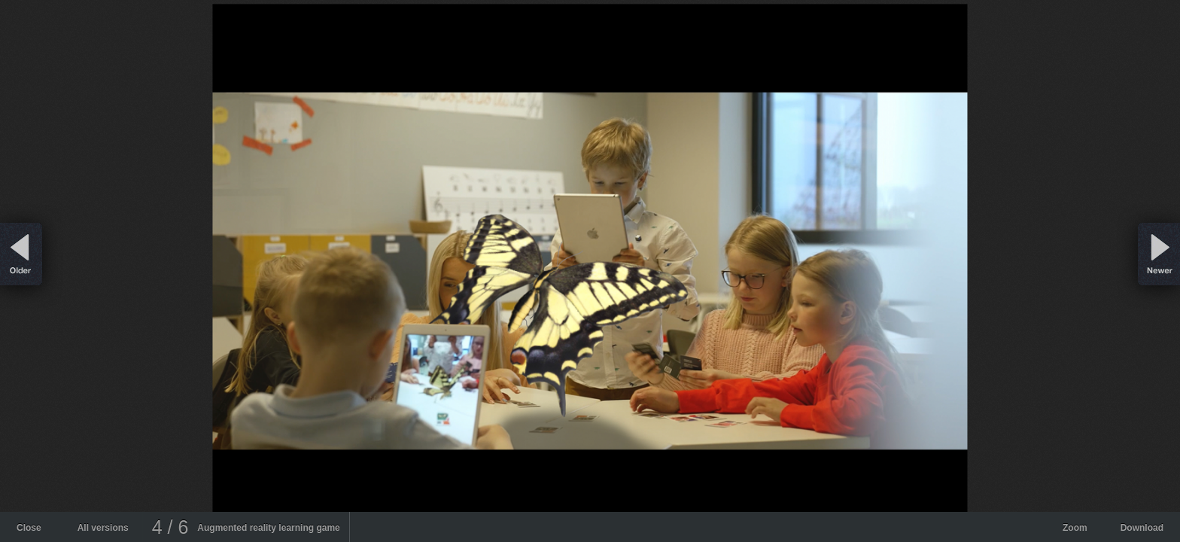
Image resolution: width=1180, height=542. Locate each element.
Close (29, 527)
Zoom (1075, 527)
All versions (103, 527)
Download (1142, 527)
